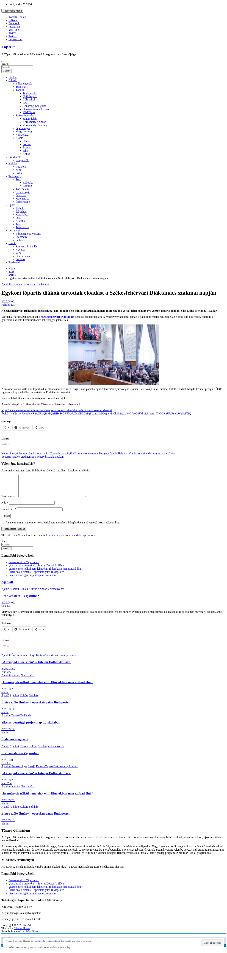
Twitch (12, 32)
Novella (20, 249)
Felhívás (20, 240)
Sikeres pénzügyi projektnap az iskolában (32, 579)
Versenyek (14, 230)
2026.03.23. (8, 693)
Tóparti (20, 89)
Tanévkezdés (30, 93)
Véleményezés (24, 83)
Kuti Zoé (6, 676)
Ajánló (19, 137)
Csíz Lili (6, 609)
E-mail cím (8, 513)
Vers (18, 252)
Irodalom (21, 166)
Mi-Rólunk (29, 112)
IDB (25, 102)
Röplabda (21, 211)
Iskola (19, 172)
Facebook (14, 23)
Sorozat (27, 144)
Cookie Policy (64, 947)
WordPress (32, 935)
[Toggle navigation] (2, 61)
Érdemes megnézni (14, 743)
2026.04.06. (8, 606)
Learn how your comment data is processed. (71, 539)
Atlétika (20, 220)
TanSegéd (14, 262)
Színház (27, 147)
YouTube (14, 29)
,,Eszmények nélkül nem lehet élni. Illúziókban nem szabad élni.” (46, 572)
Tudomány (15, 176)
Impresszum (15, 39)
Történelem (22, 188)
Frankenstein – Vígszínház (24, 566)
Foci (18, 217)
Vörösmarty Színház (34, 121)
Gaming (27, 185)
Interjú (31, 659)
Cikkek (13, 80)
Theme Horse (22, 932)
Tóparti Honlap (17, 16)
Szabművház (30, 118)
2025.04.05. (8, 301)
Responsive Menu (12, 10)
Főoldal (13, 77)
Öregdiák (16, 284)
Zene (18, 169)
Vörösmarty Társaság (35, 125)
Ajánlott (6, 284)
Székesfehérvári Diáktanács (57, 316)
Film (25, 150)
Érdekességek (23, 201)
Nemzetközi (22, 134)
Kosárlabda (22, 214)
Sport (12, 204)
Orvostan (21, 195)
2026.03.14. (8, 713)
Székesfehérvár (24, 115)
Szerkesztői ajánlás (26, 246)
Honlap (5, 519)
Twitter (13, 36)
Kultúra (13, 163)
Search (5, 63)
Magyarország (24, 131)
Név (4, 506)
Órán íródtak (23, 256)
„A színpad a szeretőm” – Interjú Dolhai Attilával (37, 569)
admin (5, 696)
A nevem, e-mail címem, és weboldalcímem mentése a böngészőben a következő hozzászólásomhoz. (62, 526)
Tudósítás (21, 86)
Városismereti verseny (28, 233)
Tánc (18, 224)
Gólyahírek (29, 99)
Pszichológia (23, 192)
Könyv (27, 153)
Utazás (27, 141)
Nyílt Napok (30, 96)
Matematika (22, 198)
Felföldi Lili (8, 304)
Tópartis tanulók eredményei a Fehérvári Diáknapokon (32, 456)
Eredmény (21, 236)
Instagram (14, 26)
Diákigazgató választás (36, 109)
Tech (18, 179)
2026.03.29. (8, 673)
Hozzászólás (9, 500)
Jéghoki (20, 208)
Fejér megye (23, 128)
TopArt (8, 47)
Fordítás (20, 259)
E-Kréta (13, 20)
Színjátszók (22, 160)
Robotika (28, 182)
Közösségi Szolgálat (34, 105)
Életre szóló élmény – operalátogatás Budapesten (36, 576)
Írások (12, 243)
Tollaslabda (22, 227)
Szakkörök (15, 157)
